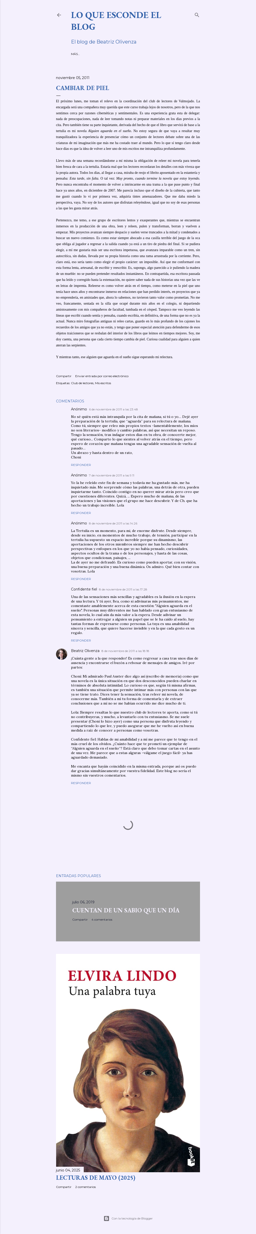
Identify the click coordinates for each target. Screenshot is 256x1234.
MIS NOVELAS (110, 54)
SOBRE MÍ (90, 54)
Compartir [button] (64, 376)
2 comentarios (85, 1187)
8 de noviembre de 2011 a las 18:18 (125, 651)
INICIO (75, 54)
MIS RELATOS (133, 54)
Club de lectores (82, 383)
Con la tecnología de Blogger (128, 1218)
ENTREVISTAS (156, 54)
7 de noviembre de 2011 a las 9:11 (111, 475)
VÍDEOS (174, 54)
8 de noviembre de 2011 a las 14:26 (113, 523)
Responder (81, 465)
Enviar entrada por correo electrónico (101, 376)
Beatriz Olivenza (85, 651)
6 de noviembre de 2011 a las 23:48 (113, 409)
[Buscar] (197, 14)
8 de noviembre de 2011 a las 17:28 (123, 589)
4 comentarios (102, 919)
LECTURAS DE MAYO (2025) (95, 1177)
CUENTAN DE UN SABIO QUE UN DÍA (126, 910)
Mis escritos (103, 383)
